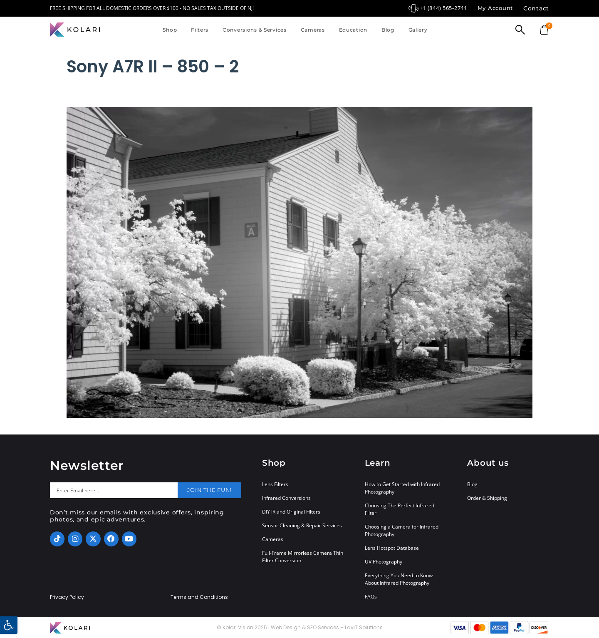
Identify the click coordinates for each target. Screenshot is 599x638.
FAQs (371, 596)
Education (353, 30)
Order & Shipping (487, 497)
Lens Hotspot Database (392, 547)
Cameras (313, 30)
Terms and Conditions (199, 597)
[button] (8, 625)
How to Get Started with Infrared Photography (402, 488)
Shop (170, 30)
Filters (199, 30)
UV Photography (383, 561)
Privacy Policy (67, 597)
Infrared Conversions (286, 497)
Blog (387, 30)
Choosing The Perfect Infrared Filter (399, 509)
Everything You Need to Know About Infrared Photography (399, 579)
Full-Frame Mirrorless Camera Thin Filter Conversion (302, 556)
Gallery (418, 30)
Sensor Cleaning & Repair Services (302, 525)
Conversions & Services (255, 30)
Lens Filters (275, 484)
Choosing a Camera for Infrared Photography (401, 530)
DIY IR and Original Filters (291, 511)
